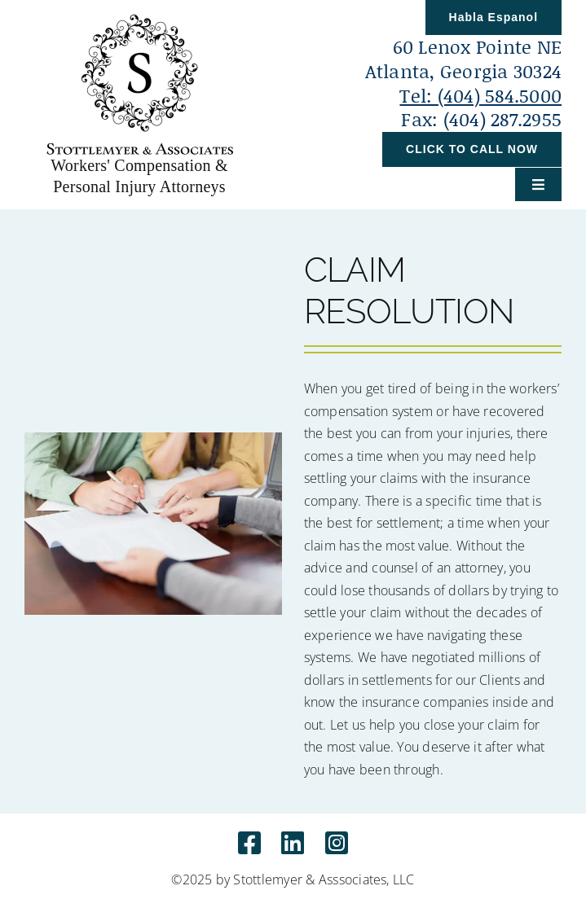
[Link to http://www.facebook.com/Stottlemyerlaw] (249, 843)
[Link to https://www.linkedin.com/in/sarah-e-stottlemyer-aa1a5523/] (292, 843)
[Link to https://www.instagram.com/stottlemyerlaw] (336, 843)
